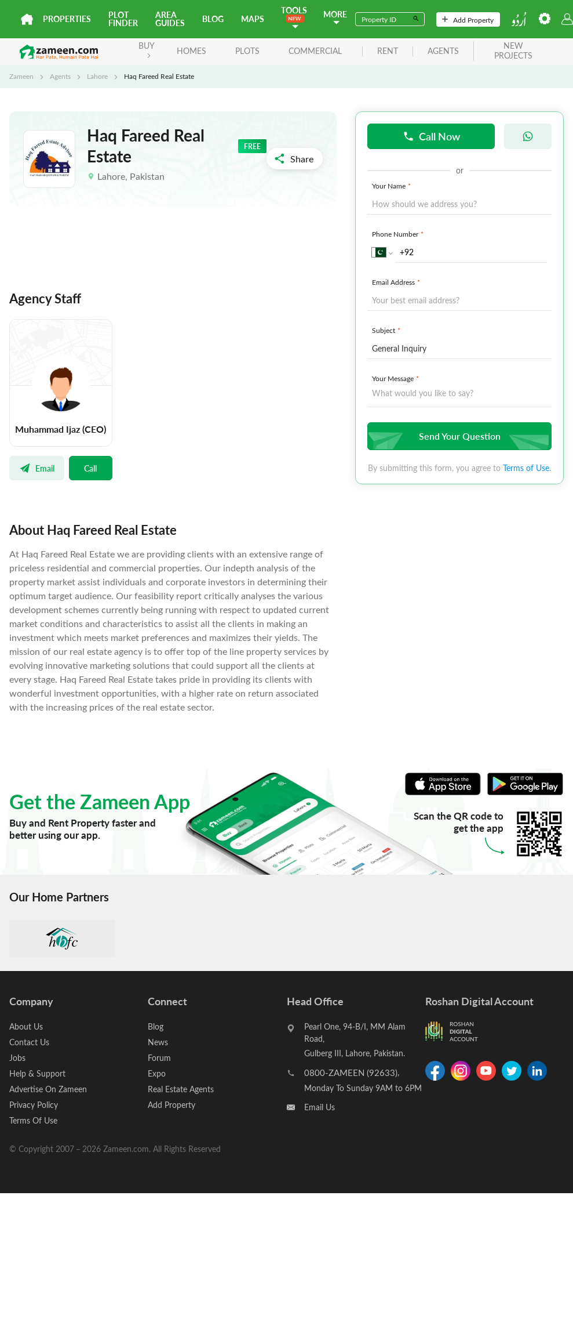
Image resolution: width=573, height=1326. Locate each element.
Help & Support (37, 1073)
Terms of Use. (527, 467)
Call (90, 468)
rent (387, 51)
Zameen (21, 76)
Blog (213, 18)
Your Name (392, 185)
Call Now (431, 136)
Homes (191, 50)
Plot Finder (123, 18)
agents (443, 51)
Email (36, 468)
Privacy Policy (33, 1104)
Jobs (17, 1057)
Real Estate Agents (181, 1089)
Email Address (397, 281)
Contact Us (29, 1042)
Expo (157, 1073)
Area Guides (170, 18)
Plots (247, 50)
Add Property (468, 19)
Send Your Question (458, 436)
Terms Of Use (33, 1120)
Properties (67, 18)
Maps (252, 18)
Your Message (396, 378)
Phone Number (399, 233)
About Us (26, 1026)
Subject (387, 330)
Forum (159, 1057)
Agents (60, 76)
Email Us (319, 1107)
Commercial (315, 50)
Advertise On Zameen (48, 1089)
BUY (146, 49)
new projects (513, 51)
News (158, 1042)
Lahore (97, 76)
